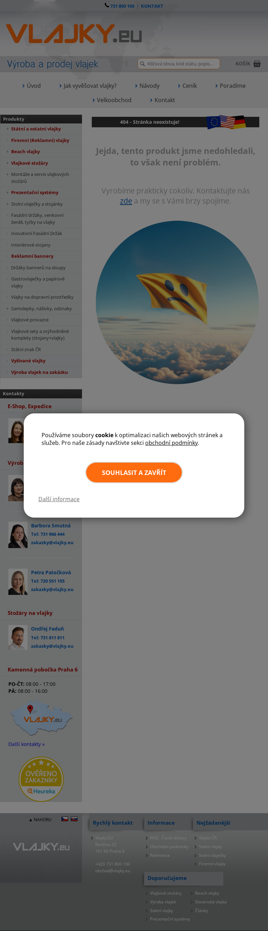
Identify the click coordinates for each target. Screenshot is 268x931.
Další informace (59, 499)
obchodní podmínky (171, 443)
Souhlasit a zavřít (134, 472)
